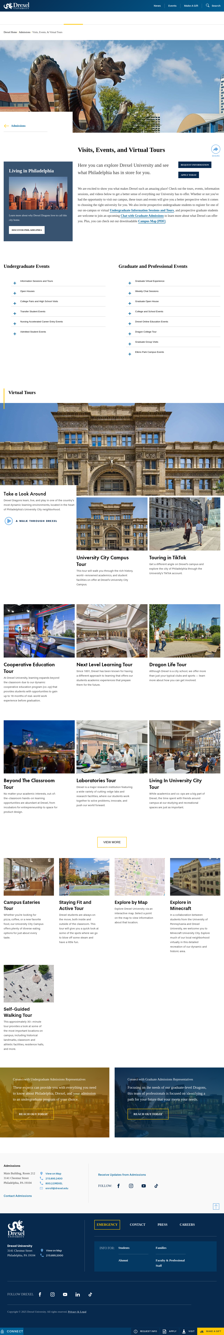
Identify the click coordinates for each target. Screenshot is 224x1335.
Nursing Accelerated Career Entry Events (37, 323)
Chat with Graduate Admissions (142, 215)
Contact (137, 1224)
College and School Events (144, 313)
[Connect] (12, 1331)
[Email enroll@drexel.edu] (54, 1188)
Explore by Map (131, 902)
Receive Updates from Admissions (122, 1175)
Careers (187, 1224)
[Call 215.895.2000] (51, 1255)
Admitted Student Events (28, 333)
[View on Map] (54, 1174)
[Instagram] (131, 1186)
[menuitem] (28, 18)
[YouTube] (144, 1186)
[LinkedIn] (78, 1294)
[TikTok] (156, 1186)
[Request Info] (145, 1331)
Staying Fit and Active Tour (75, 905)
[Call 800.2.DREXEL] (54, 1183)
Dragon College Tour (141, 333)
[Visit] (188, 1331)
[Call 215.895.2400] (54, 1178)
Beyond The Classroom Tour (29, 783)
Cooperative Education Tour (29, 667)
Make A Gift (191, 5)
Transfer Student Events (28, 313)
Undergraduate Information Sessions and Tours (142, 210)
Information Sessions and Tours (32, 283)
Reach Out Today (33, 1114)
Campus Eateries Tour (22, 905)
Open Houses (23, 293)
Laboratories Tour (96, 780)
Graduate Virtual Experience (145, 283)
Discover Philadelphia (27, 230)
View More (112, 842)
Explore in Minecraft (180, 905)
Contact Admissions (18, 1196)
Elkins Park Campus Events (145, 354)
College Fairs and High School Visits (34, 303)
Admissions (24, 32)
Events (172, 5)
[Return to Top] (216, 1206)
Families (161, 1248)
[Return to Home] (16, 5)
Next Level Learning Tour (104, 664)
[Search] (213, 5)
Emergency (107, 1224)
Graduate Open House (142, 303)
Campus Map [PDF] (151, 221)
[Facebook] (118, 1186)
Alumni (123, 1260)
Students (124, 1248)
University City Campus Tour (102, 560)
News (157, 5)
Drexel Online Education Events (147, 323)
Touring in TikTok (167, 557)
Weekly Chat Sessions (142, 293)
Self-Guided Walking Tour (18, 1012)
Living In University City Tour (175, 783)
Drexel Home (10, 32)
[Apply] (169, 1331)
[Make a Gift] (210, 1331)
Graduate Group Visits (142, 343)
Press (162, 1224)
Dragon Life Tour (168, 664)
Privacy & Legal (77, 1311)
